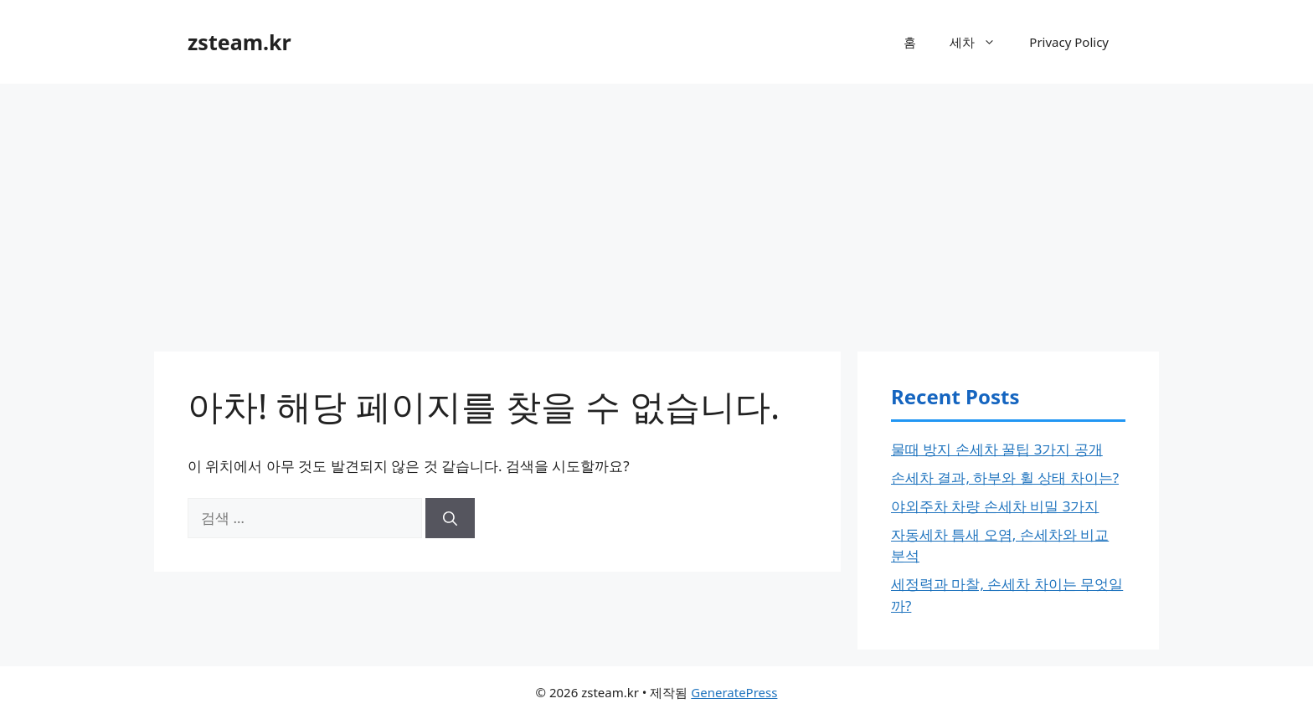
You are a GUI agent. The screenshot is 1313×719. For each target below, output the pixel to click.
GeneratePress (734, 692)
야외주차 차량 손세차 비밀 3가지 (995, 506)
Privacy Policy (1069, 41)
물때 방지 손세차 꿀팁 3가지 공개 (997, 449)
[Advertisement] (656, 209)
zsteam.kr (239, 42)
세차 (981, 42)
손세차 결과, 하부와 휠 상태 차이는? (1005, 477)
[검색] (450, 518)
